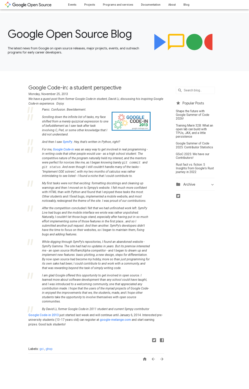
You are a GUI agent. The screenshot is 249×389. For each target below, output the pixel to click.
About (172, 4)
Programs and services (118, 4)
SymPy (67, 142)
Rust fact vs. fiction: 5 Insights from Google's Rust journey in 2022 (195, 168)
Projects (89, 4)
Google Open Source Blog (70, 34)
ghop (49, 349)
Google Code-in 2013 (43, 315)
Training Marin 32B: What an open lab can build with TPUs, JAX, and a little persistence (194, 131)
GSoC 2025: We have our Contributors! (192, 156)
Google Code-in (63, 149)
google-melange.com (115, 320)
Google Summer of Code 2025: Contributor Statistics (194, 145)
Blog (186, 4)
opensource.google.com (28, 5)
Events (72, 4)
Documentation (150, 4)
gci (41, 349)
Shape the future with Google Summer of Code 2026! (192, 114)
